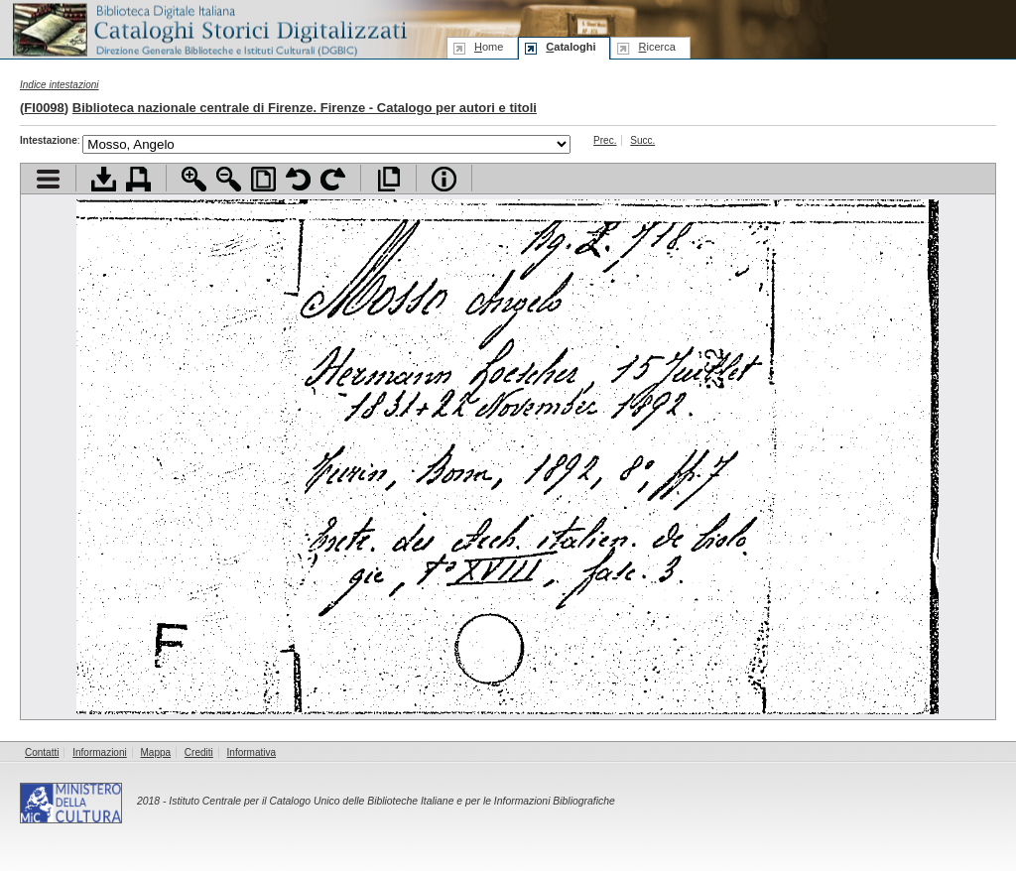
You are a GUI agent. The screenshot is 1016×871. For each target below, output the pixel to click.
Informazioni (99, 752)
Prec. (604, 140)
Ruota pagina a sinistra (298, 179)
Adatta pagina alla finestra (263, 179)
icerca (656, 47)
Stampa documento (138, 179)
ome (488, 47)
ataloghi (570, 47)
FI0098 (44, 107)
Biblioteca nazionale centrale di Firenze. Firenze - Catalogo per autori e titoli (304, 107)
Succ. (642, 140)
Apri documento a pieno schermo (388, 179)
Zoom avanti (194, 179)
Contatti (42, 752)
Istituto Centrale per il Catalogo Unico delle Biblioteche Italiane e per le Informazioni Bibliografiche (391, 801)
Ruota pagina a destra (332, 179)
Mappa (156, 752)
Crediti (199, 752)
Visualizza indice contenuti (48, 179)
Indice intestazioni (59, 84)
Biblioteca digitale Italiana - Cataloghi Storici (208, 28)
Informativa (251, 752)
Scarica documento (103, 179)
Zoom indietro (228, 179)
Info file (444, 179)
